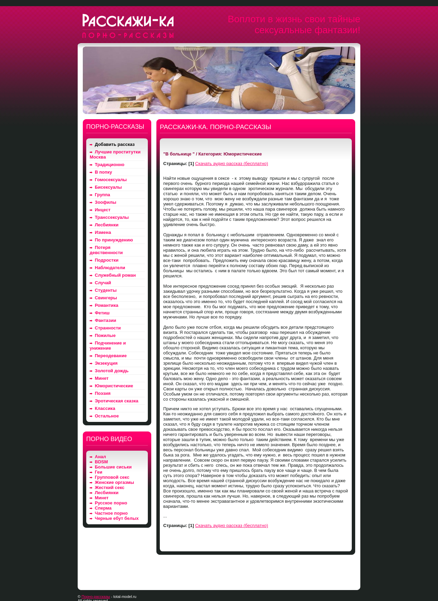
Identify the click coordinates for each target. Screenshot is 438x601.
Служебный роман (115, 275)
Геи (98, 472)
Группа (102, 194)
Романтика (106, 305)
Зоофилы (105, 202)
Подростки (106, 260)
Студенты (106, 290)
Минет (101, 378)
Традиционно (109, 164)
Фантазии (105, 320)
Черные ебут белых (117, 518)
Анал (100, 456)
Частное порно (111, 513)
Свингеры (106, 297)
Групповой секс (112, 477)
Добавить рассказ (115, 144)
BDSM (101, 461)
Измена (103, 232)
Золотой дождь (112, 370)
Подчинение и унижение (108, 345)
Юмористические (114, 385)
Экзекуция (106, 363)
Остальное (107, 415)
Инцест (103, 209)
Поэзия (103, 393)
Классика (105, 408)
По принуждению (114, 239)
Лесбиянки (106, 224)
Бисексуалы (108, 187)
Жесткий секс (110, 487)
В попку (103, 172)
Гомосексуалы (111, 179)
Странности (108, 327)
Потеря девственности (106, 250)
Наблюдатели (110, 267)
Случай (103, 282)
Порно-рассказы (95, 596)
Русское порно (111, 502)
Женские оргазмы (114, 482)
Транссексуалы (112, 217)
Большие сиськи (113, 466)
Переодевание (111, 355)
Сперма (103, 508)
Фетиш (102, 312)
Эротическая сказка (116, 400)
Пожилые (105, 335)
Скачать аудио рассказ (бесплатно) (231, 163)
